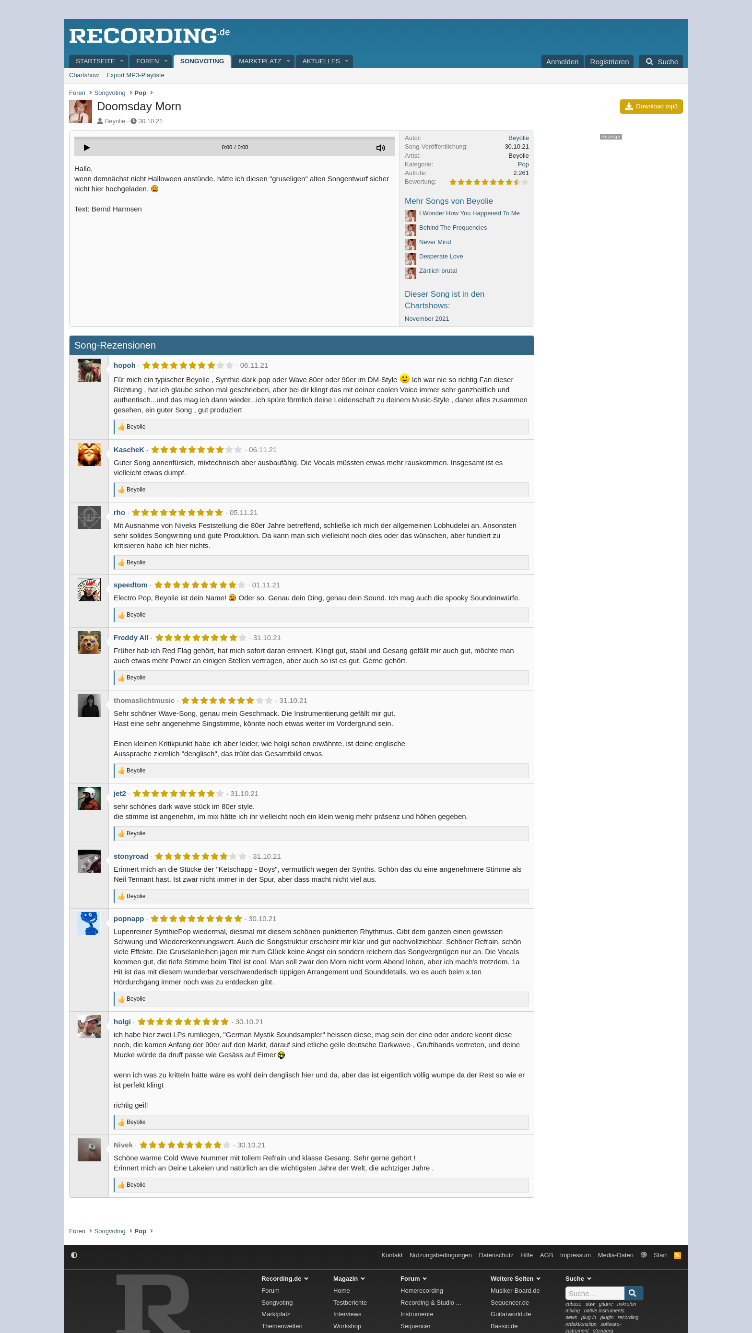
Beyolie (115, 121)
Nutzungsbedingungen (441, 1255)
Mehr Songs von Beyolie (449, 201)
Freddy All (131, 637)
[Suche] (661, 61)
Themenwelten (281, 1326)
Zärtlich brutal (438, 270)
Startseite (95, 61)
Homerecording (421, 1290)
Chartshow (84, 75)
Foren (147, 61)
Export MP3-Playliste (135, 75)
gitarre (606, 1304)
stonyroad (131, 856)
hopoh (125, 365)
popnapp (129, 918)
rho (119, 512)
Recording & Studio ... (430, 1302)
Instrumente (417, 1314)
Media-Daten (616, 1255)
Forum (270, 1290)
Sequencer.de (510, 1302)
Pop (523, 164)
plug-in (588, 1317)
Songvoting (202, 61)
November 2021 (427, 318)
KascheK (129, 449)
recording (628, 1317)
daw (590, 1304)
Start (660, 1255)
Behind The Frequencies (453, 227)
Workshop (347, 1326)
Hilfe (526, 1255)
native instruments (604, 1310)
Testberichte (350, 1302)
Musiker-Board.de (515, 1290)
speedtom (131, 585)
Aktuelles (321, 61)
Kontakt (391, 1255)
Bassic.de (504, 1326)
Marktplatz (260, 61)
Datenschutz (496, 1255)
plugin (607, 1317)
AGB (546, 1255)
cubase (573, 1304)
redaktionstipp (581, 1324)
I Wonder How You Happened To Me (469, 213)
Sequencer (415, 1326)
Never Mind (435, 242)
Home (341, 1290)
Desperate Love (441, 256)
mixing (572, 1310)
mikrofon (626, 1304)
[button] (122, 62)
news (571, 1317)
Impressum (575, 1255)
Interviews (347, 1314)
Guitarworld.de (511, 1314)
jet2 (120, 793)
